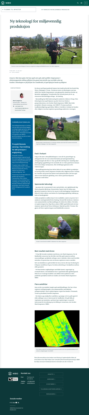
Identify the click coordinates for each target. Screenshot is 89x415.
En (86, 3)
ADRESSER (51, 379)
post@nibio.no (31, 383)
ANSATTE (51, 374)
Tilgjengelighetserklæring (51, 389)
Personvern (51, 394)
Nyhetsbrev (51, 384)
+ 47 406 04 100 (31, 381)
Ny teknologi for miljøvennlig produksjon (55, 9)
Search (77, 2)
